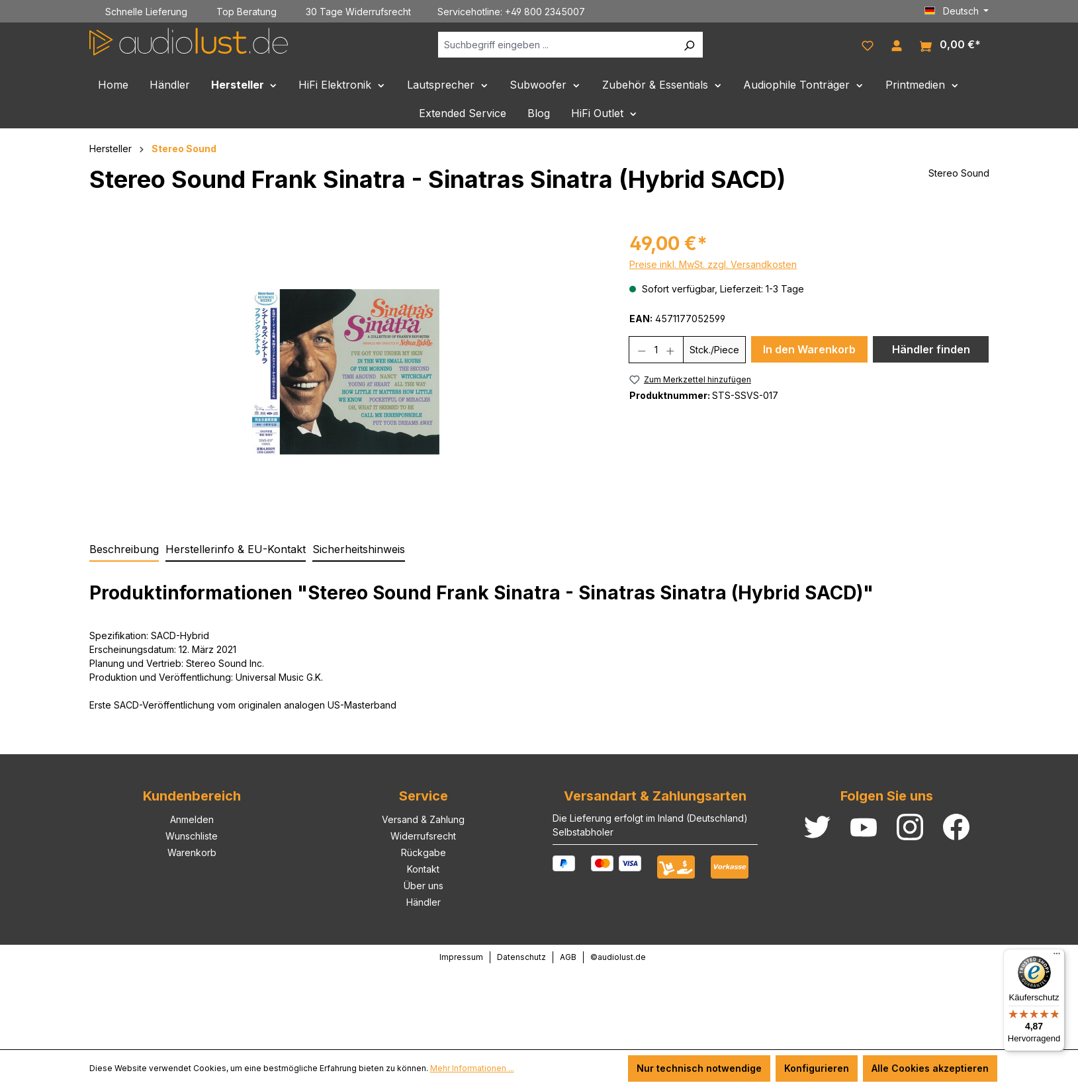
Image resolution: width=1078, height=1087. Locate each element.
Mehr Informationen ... (472, 1068)
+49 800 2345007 (545, 11)
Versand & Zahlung (423, 819)
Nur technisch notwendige (699, 1068)
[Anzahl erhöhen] (671, 349)
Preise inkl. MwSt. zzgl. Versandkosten (713, 264)
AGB (568, 957)
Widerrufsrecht (423, 836)
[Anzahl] (656, 349)
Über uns (423, 885)
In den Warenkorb (809, 349)
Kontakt (423, 869)
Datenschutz (521, 957)
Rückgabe (423, 852)
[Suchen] (689, 45)
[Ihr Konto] (896, 44)
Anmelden (192, 819)
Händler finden (931, 349)
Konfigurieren (816, 1068)
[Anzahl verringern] (641, 349)
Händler (423, 902)
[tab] (124, 550)
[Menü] (1057, 957)
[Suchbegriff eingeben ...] (557, 45)
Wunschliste (191, 836)
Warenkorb (191, 852)
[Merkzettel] (867, 44)
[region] (346, 372)
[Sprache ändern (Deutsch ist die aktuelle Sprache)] (956, 11)
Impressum (461, 957)
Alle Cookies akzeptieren (930, 1068)
